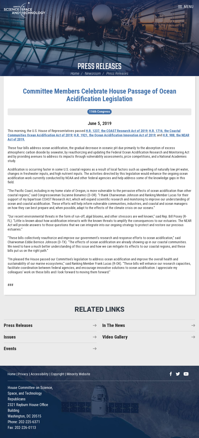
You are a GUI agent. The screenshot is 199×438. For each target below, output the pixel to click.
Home (75, 73)
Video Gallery (114, 337)
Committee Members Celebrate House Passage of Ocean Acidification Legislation (99, 95)
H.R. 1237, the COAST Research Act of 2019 (116, 131)
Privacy (23, 374)
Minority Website (78, 374)
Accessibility (40, 374)
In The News (113, 325)
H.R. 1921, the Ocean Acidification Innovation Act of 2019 (114, 135)
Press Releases (100, 66)
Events (10, 348)
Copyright (57, 374)
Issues (10, 337)
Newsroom (93, 73)
